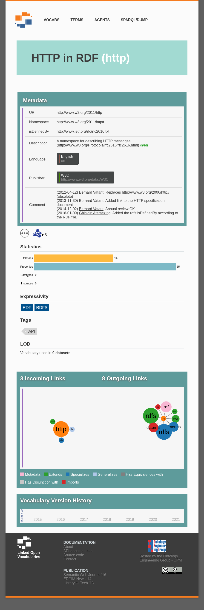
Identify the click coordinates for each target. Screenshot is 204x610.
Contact (69, 559)
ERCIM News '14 (77, 579)
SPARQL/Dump (134, 20)
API (31, 331)
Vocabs (51, 20)
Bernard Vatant (91, 192)
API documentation (79, 551)
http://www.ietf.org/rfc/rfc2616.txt (83, 131)
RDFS (41, 307)
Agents (102, 20)
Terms (76, 20)
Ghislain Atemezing (95, 213)
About (68, 547)
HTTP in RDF (80, 58)
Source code (73, 555)
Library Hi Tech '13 (78, 583)
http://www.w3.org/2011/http (79, 113)
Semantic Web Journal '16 (84, 575)
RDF (27, 307)
